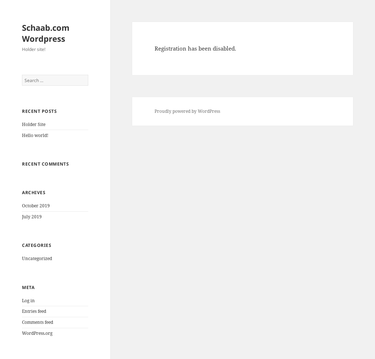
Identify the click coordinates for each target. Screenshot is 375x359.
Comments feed (37, 322)
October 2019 (36, 206)
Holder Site (33, 124)
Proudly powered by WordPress (187, 111)
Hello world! (35, 135)
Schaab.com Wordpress (46, 33)
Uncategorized (37, 258)
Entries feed (34, 311)
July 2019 (32, 217)
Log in (28, 300)
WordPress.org (37, 333)
